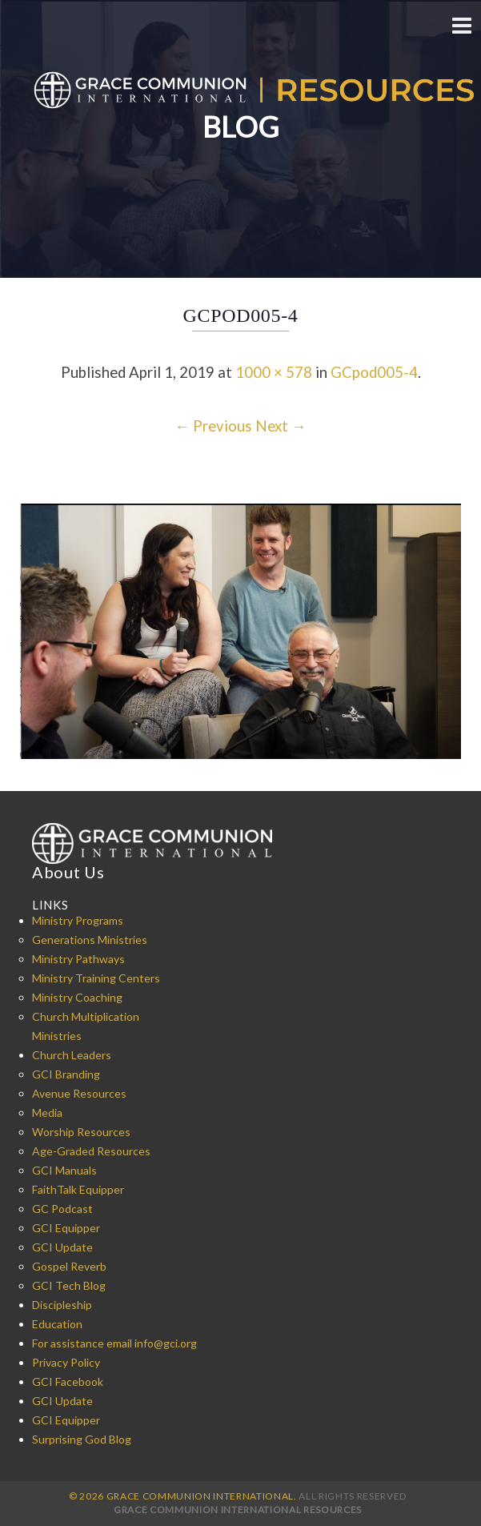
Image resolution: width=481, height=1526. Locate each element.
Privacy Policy (66, 1362)
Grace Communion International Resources (238, 1510)
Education (57, 1324)
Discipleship (62, 1304)
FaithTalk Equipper (78, 1189)
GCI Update (62, 1247)
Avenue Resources (79, 1093)
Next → (281, 426)
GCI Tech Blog (69, 1285)
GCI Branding (66, 1074)
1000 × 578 (273, 372)
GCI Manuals (64, 1170)
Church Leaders (71, 1055)
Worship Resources (81, 1131)
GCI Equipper (66, 1228)
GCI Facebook (67, 1381)
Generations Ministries (89, 939)
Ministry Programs (77, 920)
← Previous (213, 426)
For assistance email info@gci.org (114, 1343)
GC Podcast (62, 1208)
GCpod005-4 (374, 372)
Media (47, 1112)
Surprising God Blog (81, 1439)
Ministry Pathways (78, 959)
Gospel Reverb (69, 1266)
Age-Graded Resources (91, 1151)
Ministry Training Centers (96, 978)
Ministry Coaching (77, 997)
